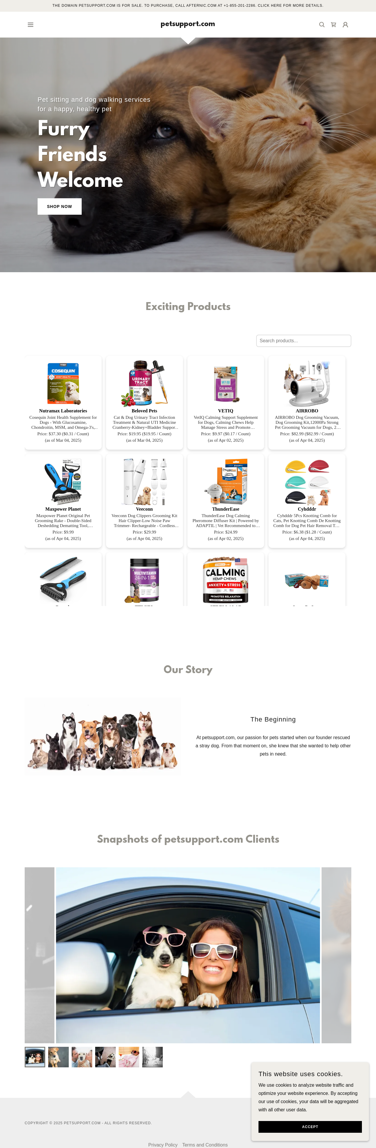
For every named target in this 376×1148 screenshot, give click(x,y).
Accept (310, 1127)
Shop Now (59, 206)
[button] (30, 25)
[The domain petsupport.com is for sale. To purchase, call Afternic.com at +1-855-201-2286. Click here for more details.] (188, 6)
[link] (188, 24)
